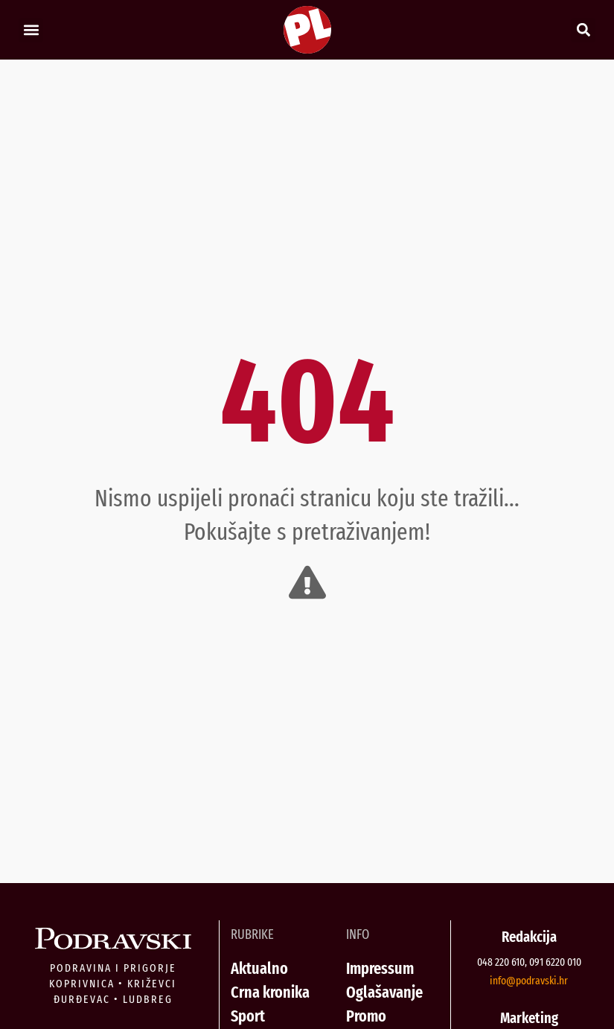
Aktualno (259, 968)
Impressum (380, 968)
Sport (248, 1016)
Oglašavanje (384, 992)
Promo (366, 1016)
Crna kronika (270, 992)
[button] (31, 30)
